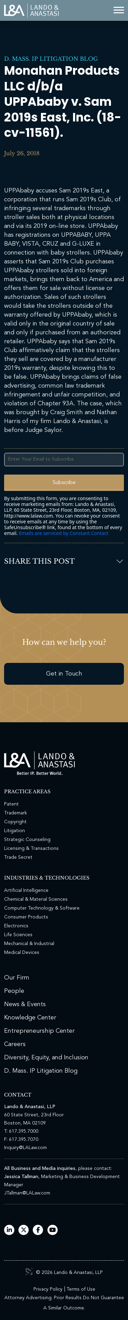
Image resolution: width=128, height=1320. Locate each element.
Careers (15, 1044)
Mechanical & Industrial (29, 943)
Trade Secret (18, 857)
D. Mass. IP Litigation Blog (51, 58)
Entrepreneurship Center (39, 1031)
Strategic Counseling (27, 839)
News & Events (25, 1004)
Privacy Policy (47, 1289)
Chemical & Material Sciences (36, 899)
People (14, 991)
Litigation (14, 830)
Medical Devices (21, 952)
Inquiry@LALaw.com (25, 1147)
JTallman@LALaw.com (27, 1193)
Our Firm (16, 978)
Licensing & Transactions (31, 848)
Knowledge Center (30, 1018)
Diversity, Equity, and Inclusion (46, 1058)
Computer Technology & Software (42, 908)
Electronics (16, 926)
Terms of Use (81, 1289)
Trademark (15, 813)
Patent (11, 804)
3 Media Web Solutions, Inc (29, 1271)
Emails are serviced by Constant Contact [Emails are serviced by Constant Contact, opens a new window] (63, 533)
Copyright (15, 821)
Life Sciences (18, 934)
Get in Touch (64, 674)
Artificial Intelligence (26, 890)
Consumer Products (26, 917)
